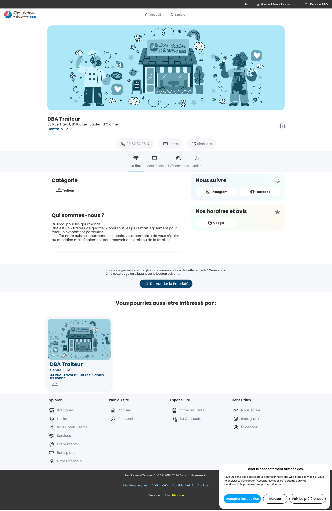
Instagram (216, 191)
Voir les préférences (307, 499)
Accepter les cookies (242, 499)
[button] (315, 4)
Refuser (275, 499)
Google (215, 222)
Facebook (259, 191)
